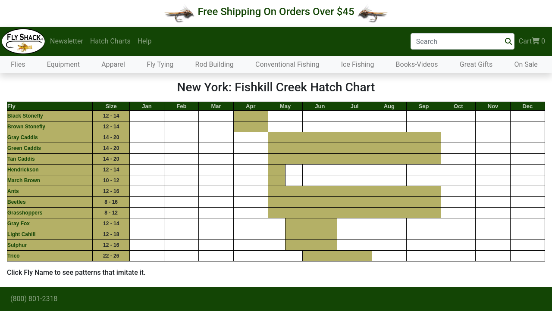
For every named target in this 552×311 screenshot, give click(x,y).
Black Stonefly (25, 116)
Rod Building (214, 64)
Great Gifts (476, 64)
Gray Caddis (22, 137)
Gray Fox (18, 224)
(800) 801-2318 (33, 299)
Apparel (113, 64)
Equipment (63, 64)
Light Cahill (21, 234)
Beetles (16, 202)
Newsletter (66, 41)
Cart (532, 41)
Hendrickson (23, 170)
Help (145, 41)
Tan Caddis (21, 159)
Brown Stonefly (26, 127)
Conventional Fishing (287, 64)
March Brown (23, 180)
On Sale (525, 64)
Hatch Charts (110, 41)
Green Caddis (24, 148)
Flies (18, 64)
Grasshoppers (24, 213)
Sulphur (17, 245)
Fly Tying (160, 64)
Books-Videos (417, 64)
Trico (13, 256)
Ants (13, 191)
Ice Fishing (357, 64)
